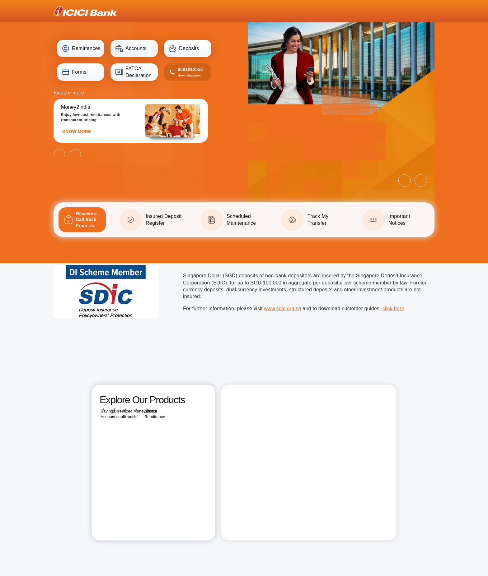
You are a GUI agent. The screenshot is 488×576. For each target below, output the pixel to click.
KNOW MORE (76, 131)
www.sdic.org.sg (282, 308)
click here (393, 308)
